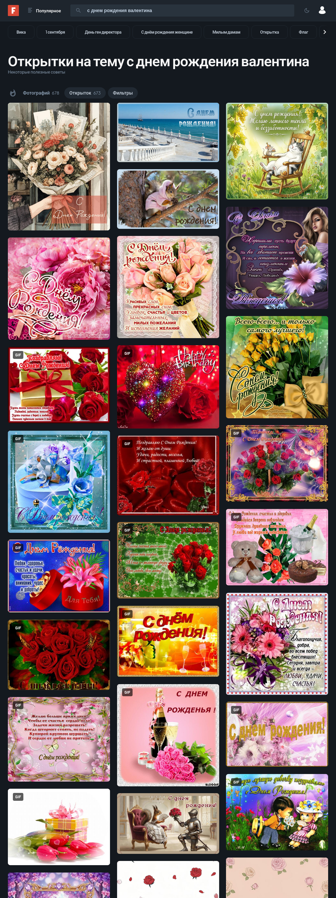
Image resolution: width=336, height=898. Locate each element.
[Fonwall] (13, 14)
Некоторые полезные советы (36, 72)
